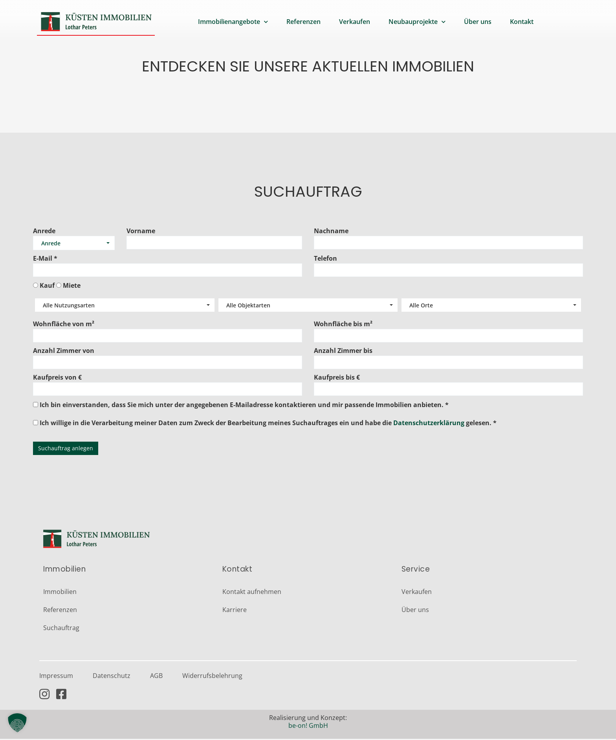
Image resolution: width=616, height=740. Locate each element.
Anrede (44, 232)
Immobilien (60, 592)
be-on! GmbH (308, 726)
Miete (72, 286)
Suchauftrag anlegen (65, 449)
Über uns (477, 21)
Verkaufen (354, 21)
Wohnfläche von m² (63, 325)
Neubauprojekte (417, 22)
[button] (17, 722)
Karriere (234, 611)
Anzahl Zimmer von (63, 352)
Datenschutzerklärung (428, 424)
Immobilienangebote (233, 22)
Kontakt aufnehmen (251, 592)
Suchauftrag (61, 629)
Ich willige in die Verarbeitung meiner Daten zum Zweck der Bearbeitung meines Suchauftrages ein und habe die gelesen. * (265, 423)
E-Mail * (45, 259)
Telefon (325, 259)
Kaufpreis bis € (337, 378)
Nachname (331, 232)
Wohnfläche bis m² (343, 325)
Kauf (47, 286)
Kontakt (522, 21)
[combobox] (73, 244)
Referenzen (303, 21)
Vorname (140, 232)
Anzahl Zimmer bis (343, 352)
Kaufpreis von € (57, 378)
